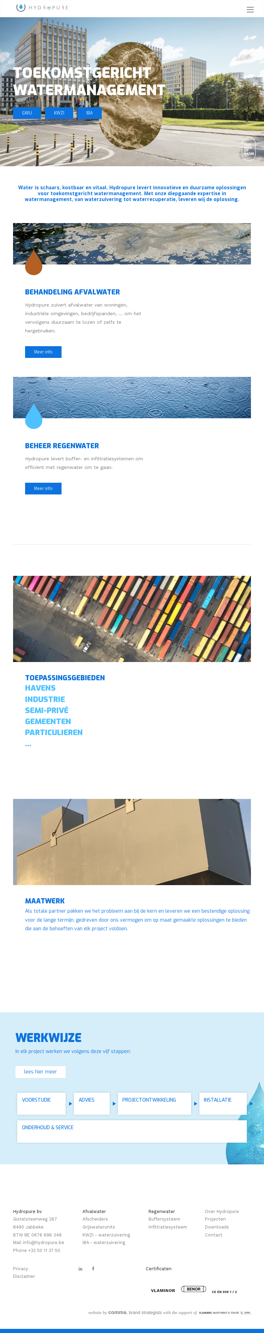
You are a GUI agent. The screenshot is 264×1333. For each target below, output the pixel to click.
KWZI (59, 113)
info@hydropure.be (43, 1242)
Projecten (215, 1219)
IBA (89, 113)
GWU (27, 113)
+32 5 (34, 1250)
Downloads (217, 1227)
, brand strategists (125, 1312)
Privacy (20, 1268)
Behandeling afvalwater (72, 292)
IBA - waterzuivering (103, 1242)
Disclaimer (24, 1276)
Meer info (43, 352)
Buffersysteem (164, 1219)
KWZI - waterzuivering (106, 1234)
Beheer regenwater (62, 445)
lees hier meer (40, 1072)
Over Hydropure (222, 1211)
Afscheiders (95, 1219)
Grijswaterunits (98, 1227)
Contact (213, 1234)
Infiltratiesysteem (167, 1227)
